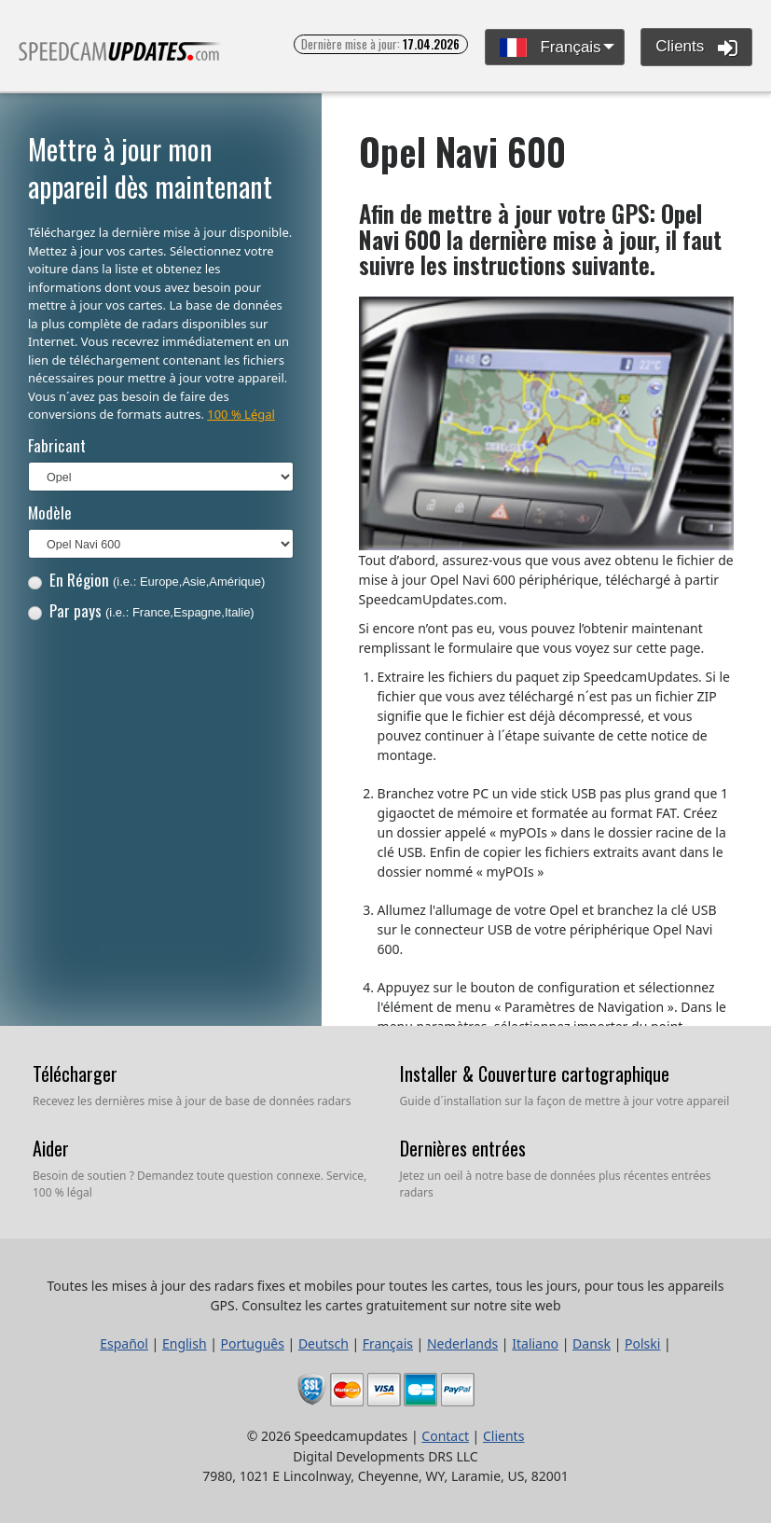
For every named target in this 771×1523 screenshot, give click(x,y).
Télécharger (75, 1073)
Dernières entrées (463, 1148)
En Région (147, 579)
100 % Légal (241, 414)
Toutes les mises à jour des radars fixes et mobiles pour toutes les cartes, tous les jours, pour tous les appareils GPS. (120, 59)
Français (550, 48)
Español (124, 1343)
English (184, 1343)
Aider (51, 1148)
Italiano (535, 1343)
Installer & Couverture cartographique (534, 1073)
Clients (696, 47)
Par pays (141, 610)
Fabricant (57, 445)
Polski (642, 1343)
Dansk (591, 1343)
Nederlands (462, 1343)
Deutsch (323, 1343)
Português (252, 1343)
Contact (445, 1436)
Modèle (50, 512)
